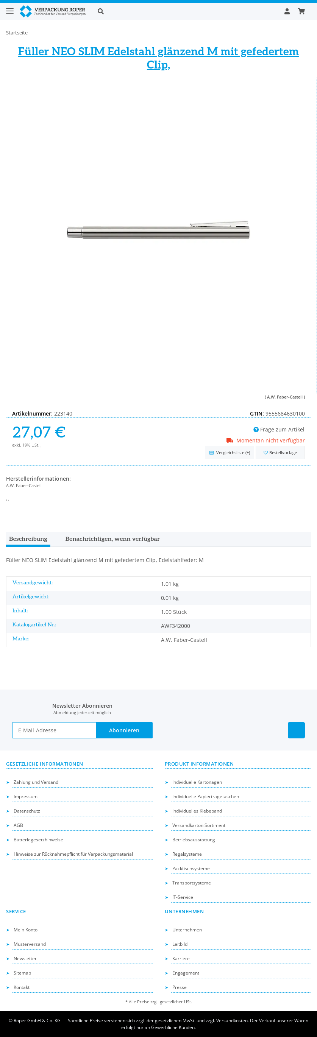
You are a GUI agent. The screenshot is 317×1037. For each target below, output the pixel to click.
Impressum (25, 796)
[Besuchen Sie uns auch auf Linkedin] (296, 730)
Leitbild (179, 944)
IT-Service (182, 897)
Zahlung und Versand (36, 782)
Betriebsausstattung (193, 839)
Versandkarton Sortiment (198, 825)
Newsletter (25, 958)
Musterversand (30, 944)
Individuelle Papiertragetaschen (205, 796)
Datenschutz (27, 811)
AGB (18, 825)
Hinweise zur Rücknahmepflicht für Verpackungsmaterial (73, 854)
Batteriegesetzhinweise (38, 839)
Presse (179, 987)
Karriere (181, 958)
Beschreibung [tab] (28, 539)
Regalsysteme (187, 854)
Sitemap (22, 973)
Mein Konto (25, 929)
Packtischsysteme (191, 868)
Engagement (185, 973)
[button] (185, 11)
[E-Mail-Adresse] (54, 730)
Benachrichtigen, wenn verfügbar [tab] (113, 539)
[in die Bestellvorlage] (280, 452)
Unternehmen (187, 929)
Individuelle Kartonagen (197, 782)
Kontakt (22, 987)
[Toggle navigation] (10, 7)
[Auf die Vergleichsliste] (229, 452)
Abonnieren (124, 730)
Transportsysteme (191, 883)
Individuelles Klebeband (197, 811)
